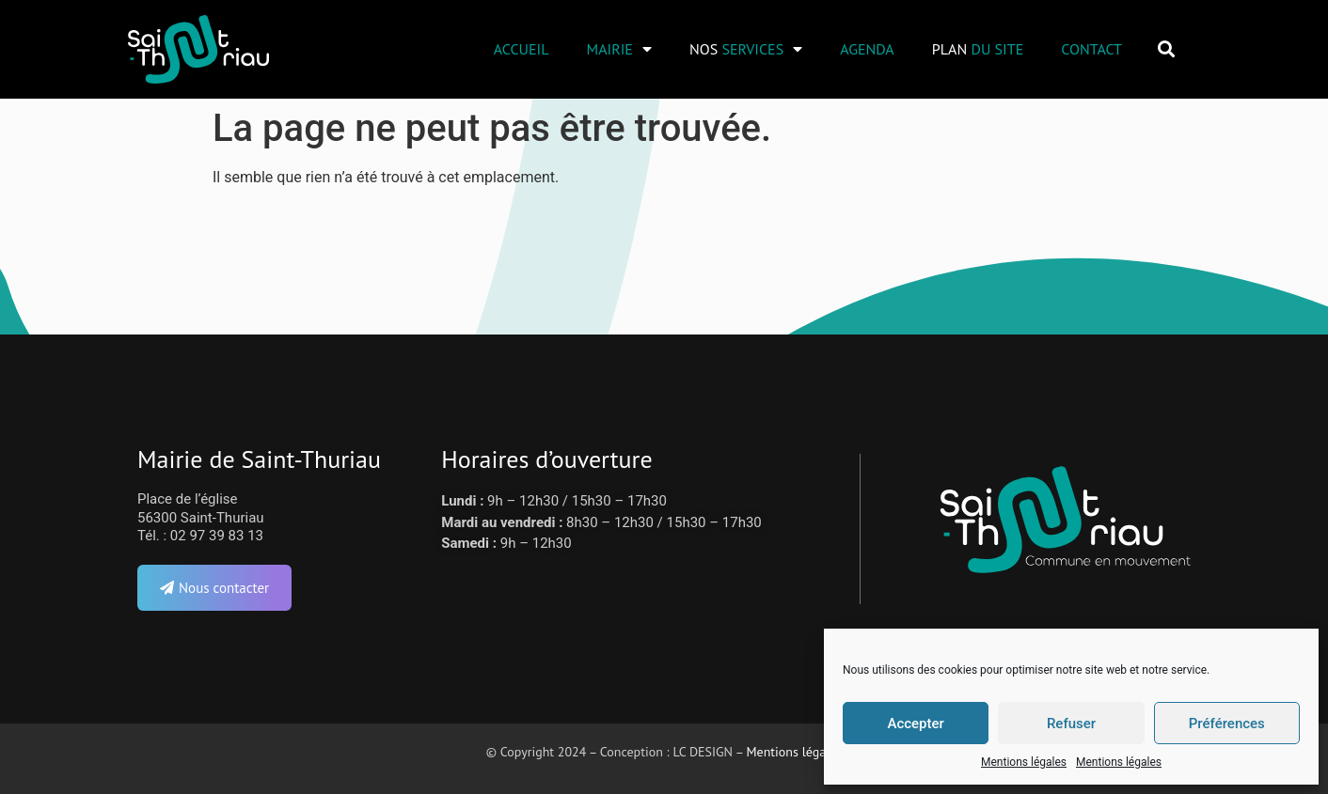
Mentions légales (1024, 762)
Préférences (1227, 723)
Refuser (1071, 723)
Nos (745, 49)
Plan (978, 48)
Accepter (915, 723)
